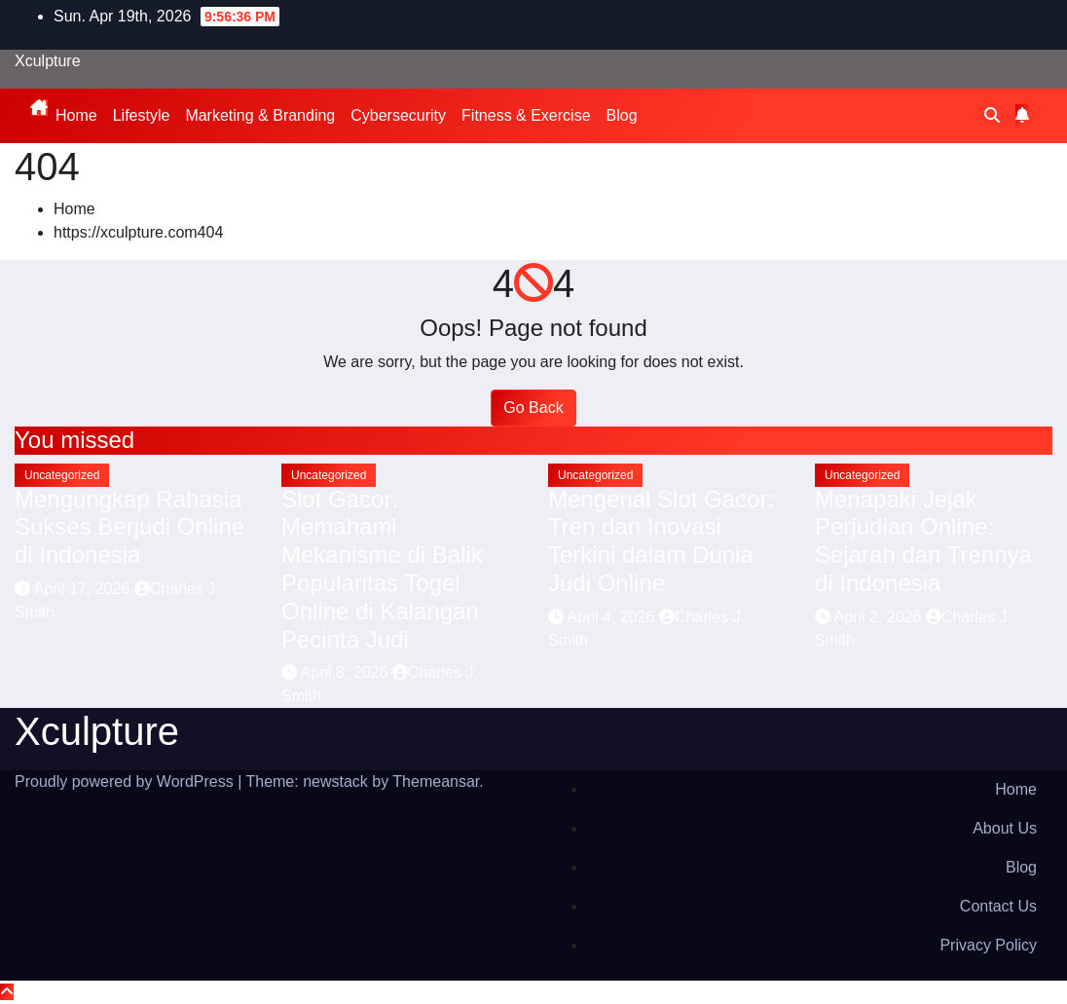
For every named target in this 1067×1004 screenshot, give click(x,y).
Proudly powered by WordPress (126, 781)
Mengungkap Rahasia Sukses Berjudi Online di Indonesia (129, 527)
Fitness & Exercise (525, 115)
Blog (622, 115)
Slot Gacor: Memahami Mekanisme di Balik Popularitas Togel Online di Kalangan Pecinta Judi (382, 569)
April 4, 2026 (613, 617)
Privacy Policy (988, 945)
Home (76, 115)
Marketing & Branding (260, 115)
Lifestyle (141, 115)
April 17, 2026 (84, 588)
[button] (992, 115)
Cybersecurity (398, 115)
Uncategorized (61, 475)
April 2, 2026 (880, 617)
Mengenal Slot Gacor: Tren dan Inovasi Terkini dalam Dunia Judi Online (661, 541)
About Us (1005, 828)
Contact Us (998, 906)
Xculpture (48, 61)
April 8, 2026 (346, 672)
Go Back (533, 407)
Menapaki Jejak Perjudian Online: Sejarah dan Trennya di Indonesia (923, 541)
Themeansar (435, 781)
